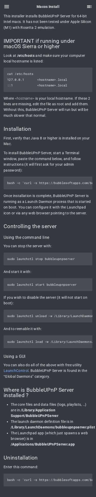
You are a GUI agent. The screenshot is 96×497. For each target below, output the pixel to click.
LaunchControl (16, 371)
